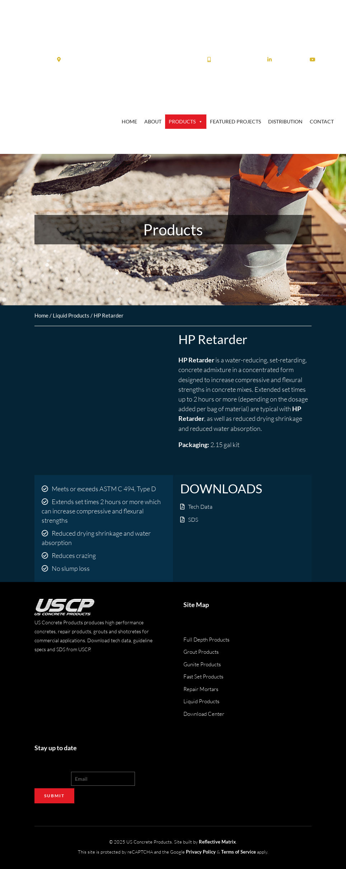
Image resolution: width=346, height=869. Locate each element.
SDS (193, 519)
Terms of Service (238, 851)
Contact (322, 121)
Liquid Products (71, 315)
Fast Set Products (203, 676)
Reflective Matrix (217, 841)
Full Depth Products (206, 639)
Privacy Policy (201, 851)
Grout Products (201, 651)
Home (129, 121)
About (153, 121)
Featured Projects (235, 121)
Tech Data (200, 506)
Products (186, 121)
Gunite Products (202, 664)
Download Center (203, 713)
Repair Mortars (200, 689)
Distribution (285, 121)
